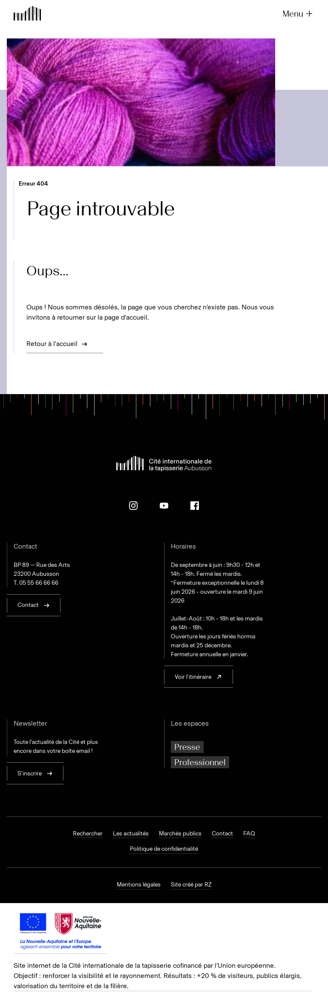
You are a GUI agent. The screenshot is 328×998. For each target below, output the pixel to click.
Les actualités (131, 833)
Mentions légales (139, 884)
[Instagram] (133, 505)
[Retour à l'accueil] (27, 14)
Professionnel (200, 762)
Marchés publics (180, 833)
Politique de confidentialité (164, 849)
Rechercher (88, 833)
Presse (187, 747)
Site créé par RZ (191, 884)
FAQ (249, 833)
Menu (298, 14)
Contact (222, 833)
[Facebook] (195, 505)
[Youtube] (164, 505)
